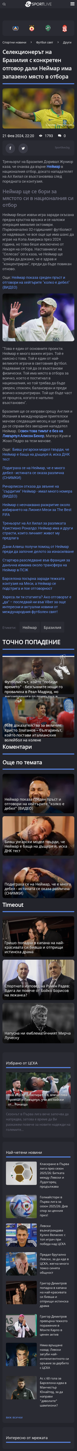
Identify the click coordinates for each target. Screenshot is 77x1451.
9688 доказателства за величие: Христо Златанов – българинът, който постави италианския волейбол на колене (33, 732)
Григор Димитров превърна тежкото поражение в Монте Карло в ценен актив (54, 1325)
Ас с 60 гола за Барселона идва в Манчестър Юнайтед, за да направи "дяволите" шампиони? (53, 1391)
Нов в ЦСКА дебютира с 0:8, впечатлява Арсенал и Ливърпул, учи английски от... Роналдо (37, 1099)
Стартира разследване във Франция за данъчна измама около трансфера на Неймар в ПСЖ (36, 565)
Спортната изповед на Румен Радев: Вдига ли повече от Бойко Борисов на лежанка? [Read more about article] (37, 990)
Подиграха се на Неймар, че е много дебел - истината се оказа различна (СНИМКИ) (33, 473)
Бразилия (52, 627)
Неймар (53, 166)
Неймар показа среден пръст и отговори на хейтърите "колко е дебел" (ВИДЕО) (36, 282)
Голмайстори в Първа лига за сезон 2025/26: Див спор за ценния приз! (54, 1206)
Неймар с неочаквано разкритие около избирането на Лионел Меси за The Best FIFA (36, 510)
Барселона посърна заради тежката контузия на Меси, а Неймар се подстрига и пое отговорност (33, 583)
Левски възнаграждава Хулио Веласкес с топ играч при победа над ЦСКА (53, 1235)
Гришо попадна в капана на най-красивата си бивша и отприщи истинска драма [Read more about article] (34, 947)
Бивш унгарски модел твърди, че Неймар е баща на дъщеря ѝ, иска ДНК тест (36, 454)
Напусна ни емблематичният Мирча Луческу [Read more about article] (38, 1035)
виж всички (14, 1417)
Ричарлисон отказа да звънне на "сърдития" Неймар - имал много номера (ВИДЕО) (37, 491)
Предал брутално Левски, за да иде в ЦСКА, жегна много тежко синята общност (54, 1263)
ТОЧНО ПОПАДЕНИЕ (31, 642)
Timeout (12, 904)
